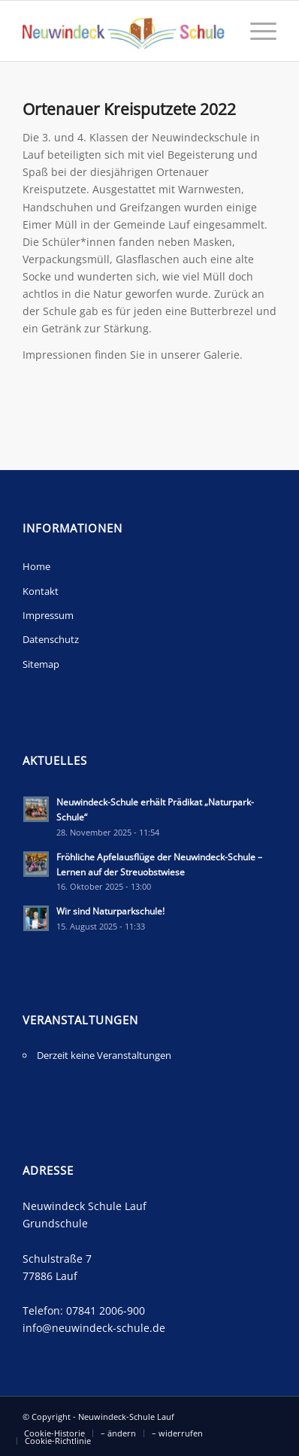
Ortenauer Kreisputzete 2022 (129, 109)
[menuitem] (54, 1433)
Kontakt (41, 591)
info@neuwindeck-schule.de (94, 1328)
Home (36, 566)
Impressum (48, 615)
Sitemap (41, 664)
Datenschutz (51, 639)
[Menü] (255, 31)
